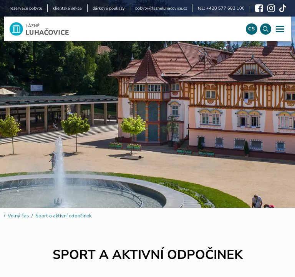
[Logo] (122, 29)
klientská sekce (67, 8)
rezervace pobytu (26, 8)
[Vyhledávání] (265, 29)
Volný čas (18, 215)
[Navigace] (279, 29)
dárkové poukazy (109, 8)
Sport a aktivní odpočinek (63, 215)
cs (251, 28)
